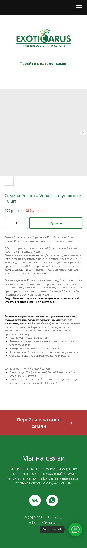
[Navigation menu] (79, 7)
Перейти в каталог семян (43, 63)
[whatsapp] (52, 500)
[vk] (35, 500)
